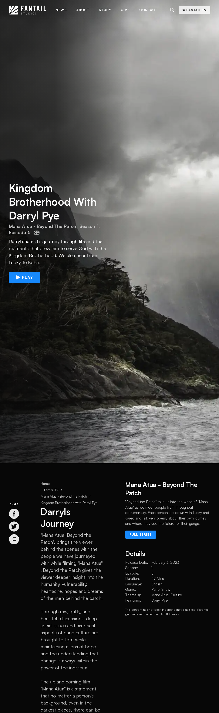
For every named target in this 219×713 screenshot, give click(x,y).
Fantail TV (51, 490)
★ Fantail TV (194, 10)
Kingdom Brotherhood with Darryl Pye (69, 503)
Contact (148, 10)
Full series (140, 534)
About (82, 10)
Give (125, 10)
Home (45, 483)
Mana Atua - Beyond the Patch (64, 496)
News (61, 10)
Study (105, 10)
